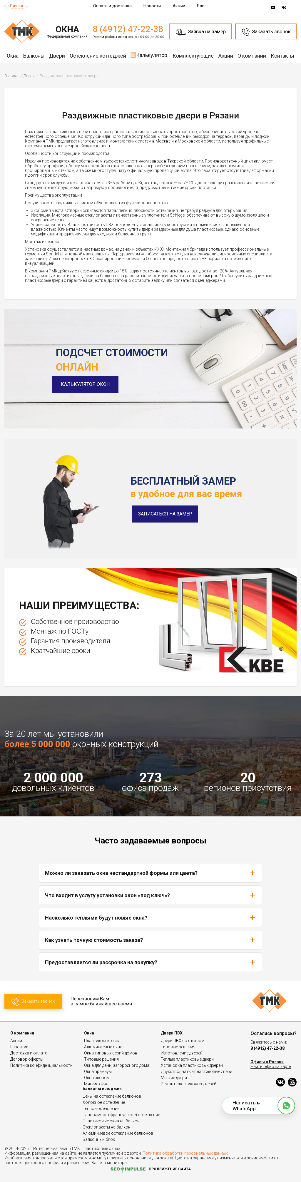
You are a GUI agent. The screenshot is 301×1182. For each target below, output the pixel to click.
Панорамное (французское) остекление (121, 1114)
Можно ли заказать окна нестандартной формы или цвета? (150, 872)
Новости (152, 6)
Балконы (34, 56)
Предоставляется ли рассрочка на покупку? (150, 962)
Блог (201, 6)
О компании (252, 56)
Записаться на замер (165, 514)
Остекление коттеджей (98, 56)
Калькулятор (148, 54)
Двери (57, 56)
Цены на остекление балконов (112, 1096)
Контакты (282, 56)
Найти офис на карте (270, 1066)
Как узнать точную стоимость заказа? (150, 939)
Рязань (17, 6)
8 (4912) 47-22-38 (128, 29)
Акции (179, 6)
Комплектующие (193, 56)
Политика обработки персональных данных (185, 1153)
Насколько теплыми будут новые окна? (150, 917)
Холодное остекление (104, 1102)
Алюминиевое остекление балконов (118, 1133)
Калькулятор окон (89, 384)
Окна (13, 56)
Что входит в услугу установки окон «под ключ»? (150, 895)
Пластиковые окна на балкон (111, 1121)
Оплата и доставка (112, 6)
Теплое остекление (101, 1108)
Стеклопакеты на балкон (107, 1127)
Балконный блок (99, 1139)
